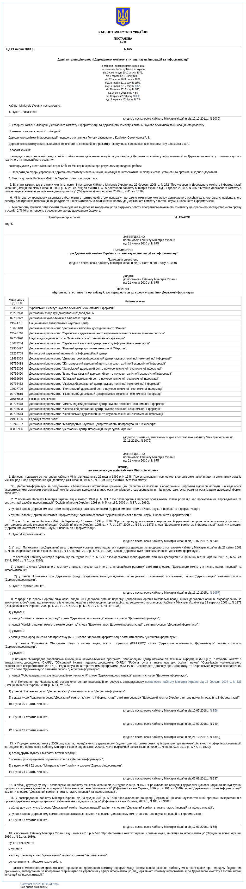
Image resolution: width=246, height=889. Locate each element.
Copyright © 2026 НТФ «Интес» (39, 884)
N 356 (136, 96)
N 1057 (136, 86)
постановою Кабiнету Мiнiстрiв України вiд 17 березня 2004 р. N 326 (193, 681)
